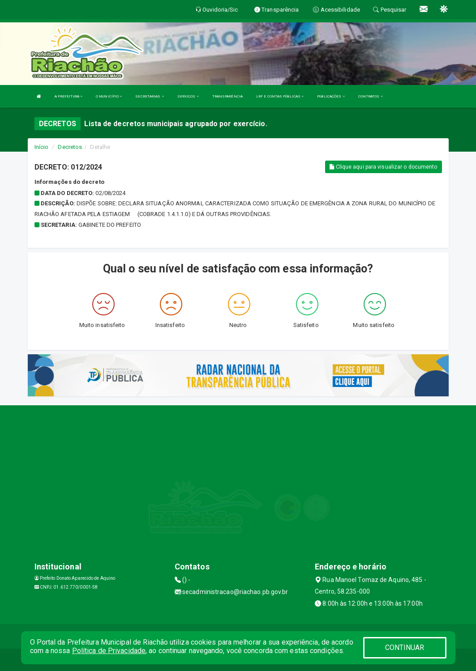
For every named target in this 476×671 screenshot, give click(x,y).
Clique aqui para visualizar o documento (383, 167)
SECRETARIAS (149, 96)
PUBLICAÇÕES (330, 96)
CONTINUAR (405, 647)
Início (41, 147)
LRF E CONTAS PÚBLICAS (280, 96)
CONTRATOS (370, 96)
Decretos (70, 147)
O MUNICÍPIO (109, 96)
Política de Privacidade (109, 650)
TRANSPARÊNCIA (227, 96)
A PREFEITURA (68, 96)
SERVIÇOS (188, 96)
